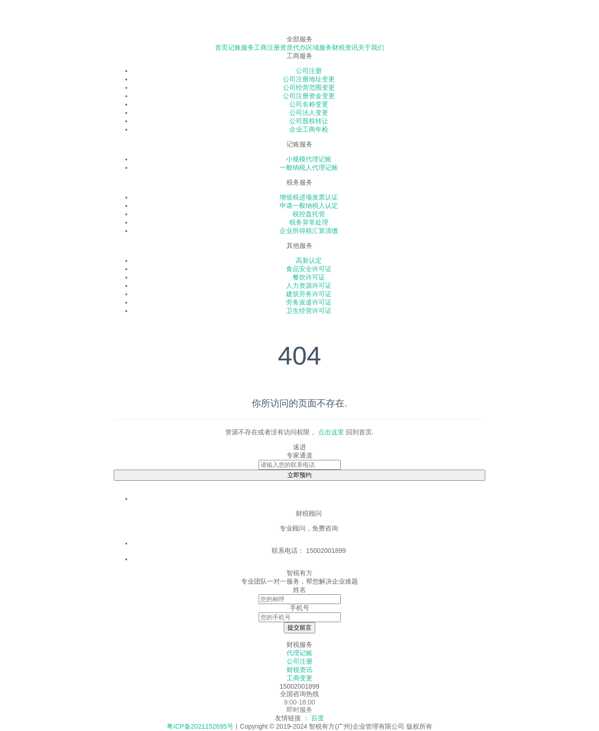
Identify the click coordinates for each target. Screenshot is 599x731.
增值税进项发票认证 (309, 197)
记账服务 (241, 47)
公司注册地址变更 (309, 79)
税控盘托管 (309, 214)
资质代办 (293, 47)
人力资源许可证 (309, 285)
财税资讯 (345, 47)
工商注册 (267, 47)
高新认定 (309, 260)
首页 (221, 47)
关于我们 (371, 47)
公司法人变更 (308, 112)
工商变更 (299, 678)
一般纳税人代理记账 (309, 167)
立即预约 (299, 475)
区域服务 (319, 47)
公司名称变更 (308, 104)
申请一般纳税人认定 (309, 205)
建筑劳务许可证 (309, 294)
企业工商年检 (308, 129)
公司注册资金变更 (309, 96)
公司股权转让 (308, 121)
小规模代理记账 (309, 159)
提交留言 (299, 627)
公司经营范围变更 (309, 87)
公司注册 (309, 70)
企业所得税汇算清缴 (309, 230)
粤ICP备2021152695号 (200, 726)
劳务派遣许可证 (309, 302)
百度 (317, 718)
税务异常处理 (308, 222)
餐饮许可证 (309, 277)
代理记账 (299, 653)
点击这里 (331, 432)
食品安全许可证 (309, 268)
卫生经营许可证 (309, 310)
